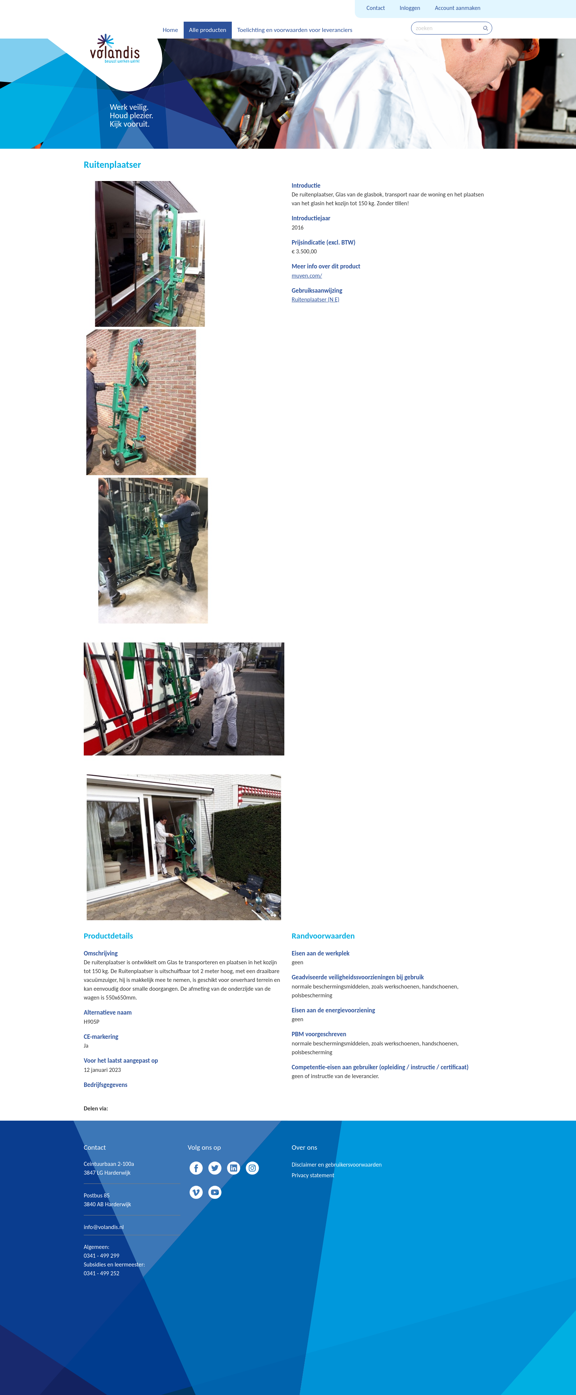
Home (170, 30)
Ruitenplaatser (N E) (315, 299)
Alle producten (207, 30)
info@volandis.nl (104, 1227)
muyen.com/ (307, 275)
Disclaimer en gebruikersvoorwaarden (337, 1164)
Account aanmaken (457, 7)
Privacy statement (313, 1175)
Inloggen (410, 7)
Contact (376, 7)
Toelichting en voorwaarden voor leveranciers (294, 30)
